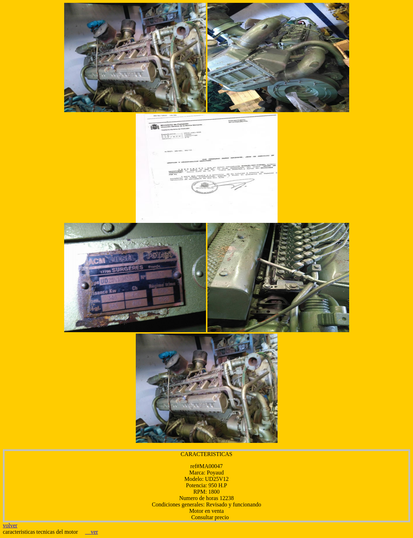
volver (10, 525)
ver (91, 532)
